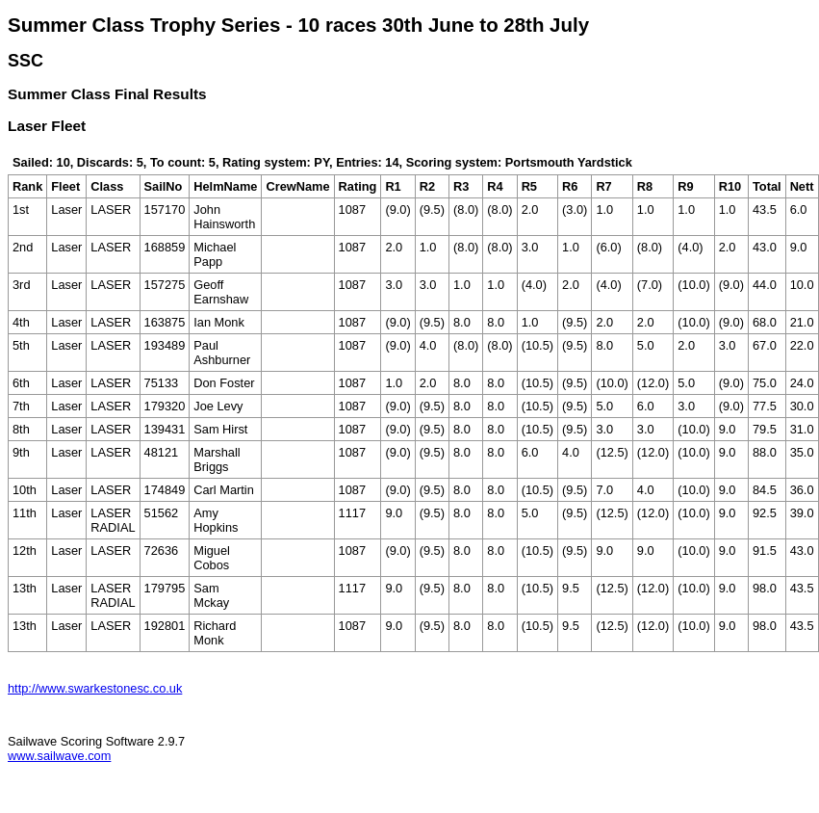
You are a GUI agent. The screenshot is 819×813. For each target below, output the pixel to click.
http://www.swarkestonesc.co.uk (95, 688)
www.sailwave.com (59, 755)
